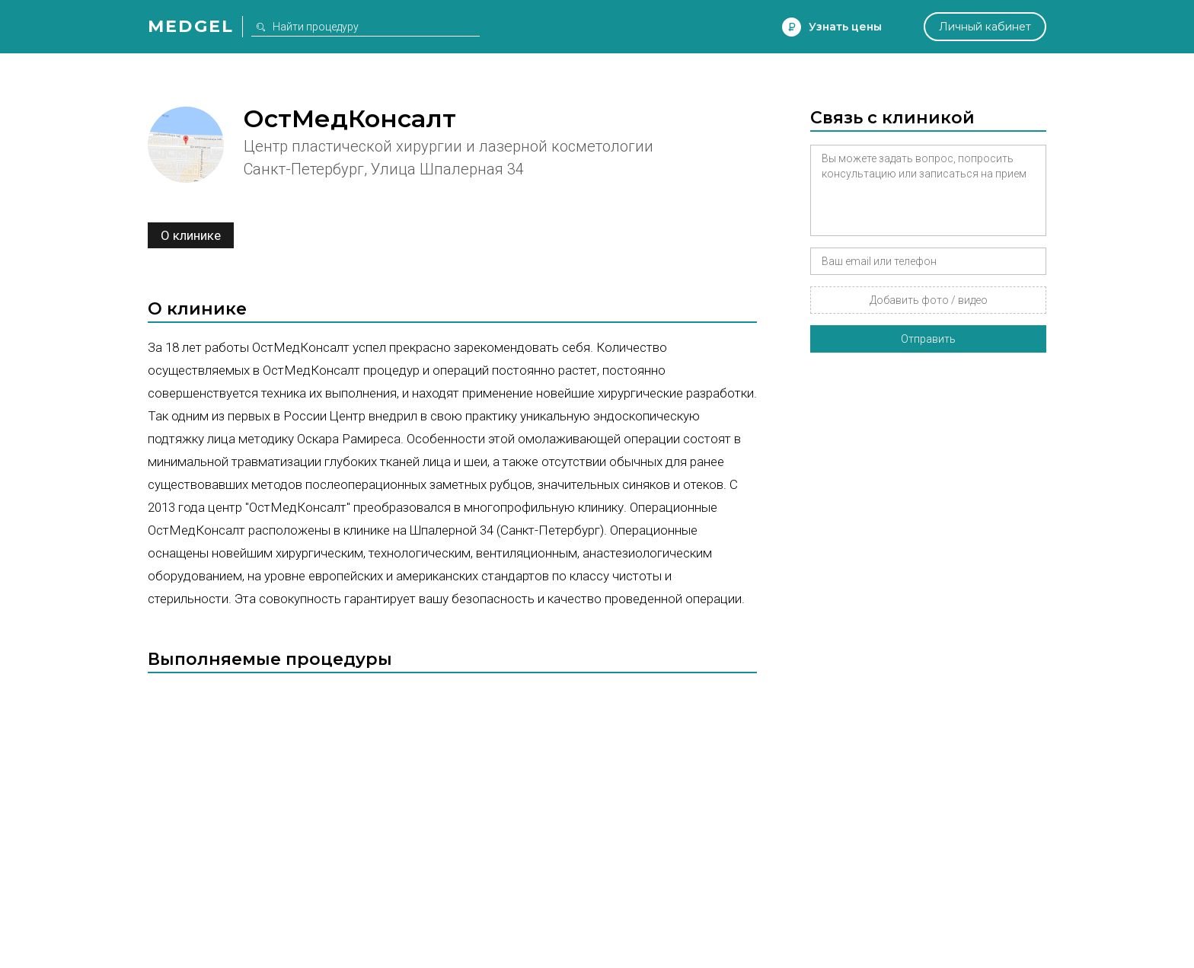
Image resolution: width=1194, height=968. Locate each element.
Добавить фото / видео (929, 300)
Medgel (191, 26)
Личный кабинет (985, 27)
